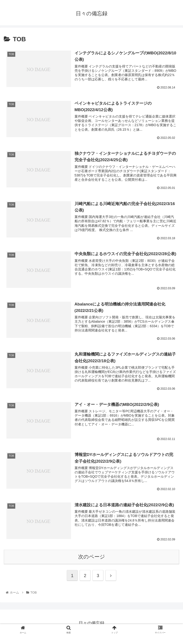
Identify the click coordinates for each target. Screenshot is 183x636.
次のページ (91, 556)
